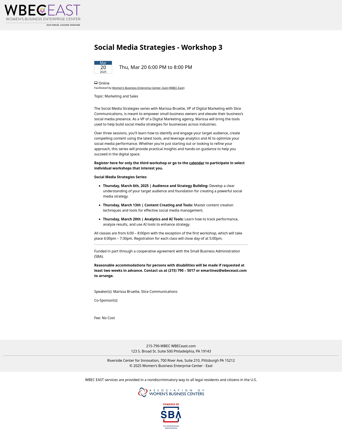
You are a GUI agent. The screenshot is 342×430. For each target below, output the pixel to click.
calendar (196, 162)
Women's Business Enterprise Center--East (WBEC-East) (148, 88)
